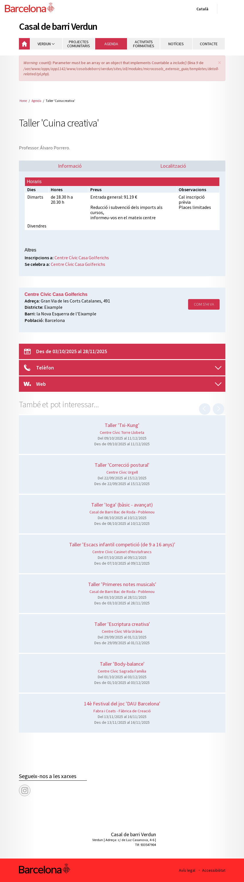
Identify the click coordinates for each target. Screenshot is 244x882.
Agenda (36, 101)
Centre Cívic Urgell (122, 472)
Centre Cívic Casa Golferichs (81, 257)
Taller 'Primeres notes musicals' (122, 584)
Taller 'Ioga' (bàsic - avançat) (122, 504)
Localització (173, 166)
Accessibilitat (213, 870)
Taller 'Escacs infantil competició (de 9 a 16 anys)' (122, 544)
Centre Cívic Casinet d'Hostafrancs (122, 551)
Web (41, 384)
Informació (70, 166)
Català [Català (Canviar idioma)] (201, 10)
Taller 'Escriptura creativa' (122, 624)
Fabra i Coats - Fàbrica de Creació (122, 710)
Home (23, 101)
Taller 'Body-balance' (122, 663)
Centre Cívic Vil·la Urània (122, 631)
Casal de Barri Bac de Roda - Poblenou (122, 512)
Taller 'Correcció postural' (122, 465)
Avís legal (187, 870)
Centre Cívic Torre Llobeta (122, 432)
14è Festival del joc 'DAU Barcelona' (122, 703)
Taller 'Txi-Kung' (122, 425)
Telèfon (45, 367)
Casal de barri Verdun (58, 26)
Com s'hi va (204, 304)
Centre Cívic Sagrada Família (122, 671)
